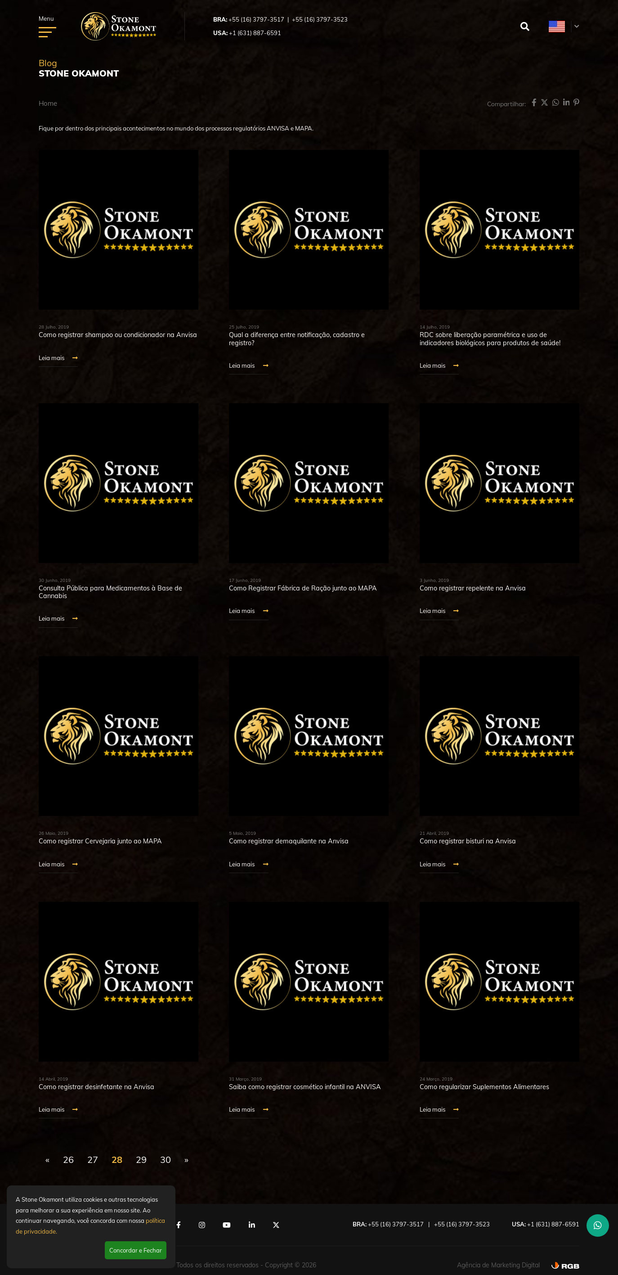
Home (48, 103)
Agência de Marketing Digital (498, 1265)
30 (165, 1159)
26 (68, 1159)
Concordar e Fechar (135, 1250)
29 (141, 1159)
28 (117, 1159)
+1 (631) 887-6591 (255, 32)
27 (92, 1159)
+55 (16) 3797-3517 (256, 19)
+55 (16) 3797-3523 (320, 19)
